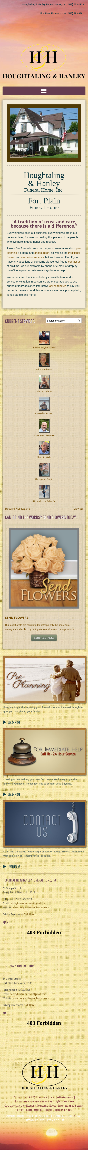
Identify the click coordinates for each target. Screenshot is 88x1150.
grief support (42, 252)
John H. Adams (44, 391)
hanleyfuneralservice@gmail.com (28, 903)
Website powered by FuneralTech (49, 1116)
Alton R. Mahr (44, 457)
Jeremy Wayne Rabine (44, 347)
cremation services (32, 257)
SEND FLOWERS (44, 638)
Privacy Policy (34, 1120)
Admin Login (15, 1116)
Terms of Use (55, 1120)
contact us (74, 261)
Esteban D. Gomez (44, 435)
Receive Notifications (17, 508)
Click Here (28, 914)
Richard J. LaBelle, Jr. (43, 501)
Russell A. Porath (44, 413)
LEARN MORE (13, 722)
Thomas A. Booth (44, 479)
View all (78, 508)
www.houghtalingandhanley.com (31, 907)
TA (78, 1116)
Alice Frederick (44, 369)
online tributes (57, 286)
